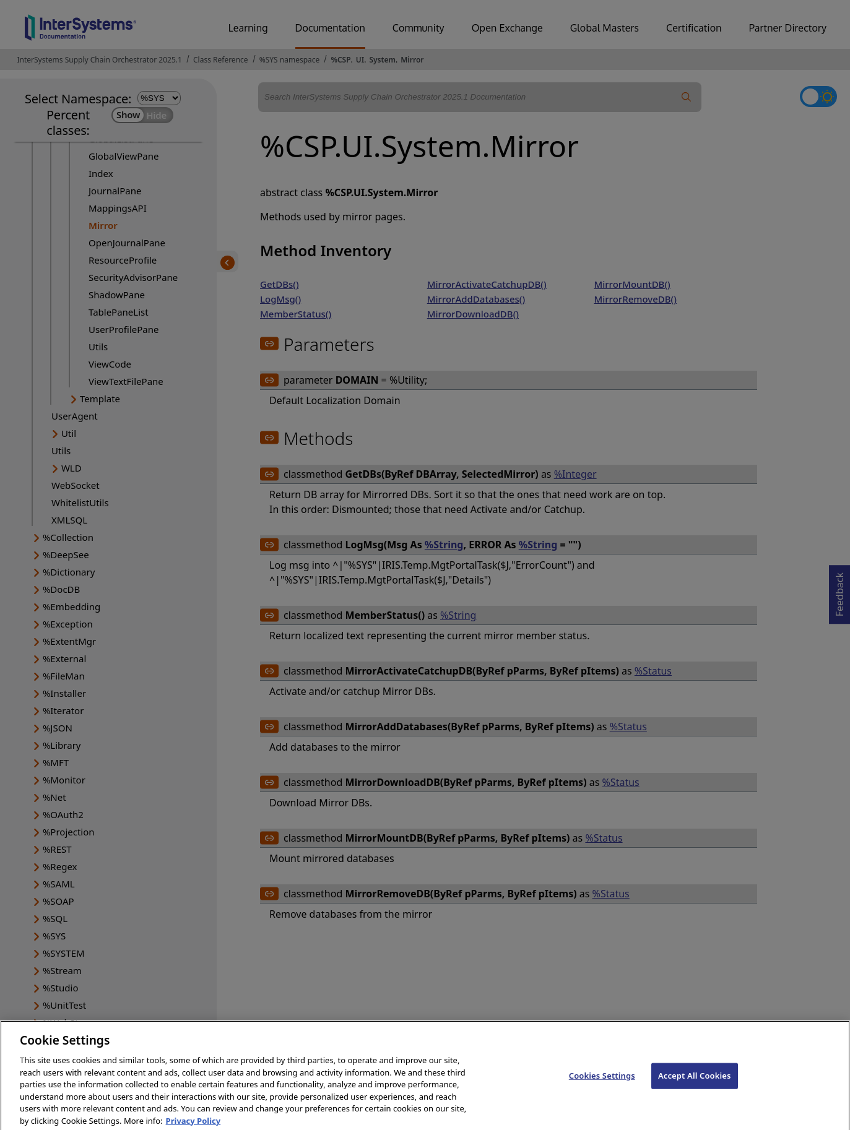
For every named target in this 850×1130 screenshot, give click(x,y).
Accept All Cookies (694, 1083)
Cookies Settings (602, 1083)
